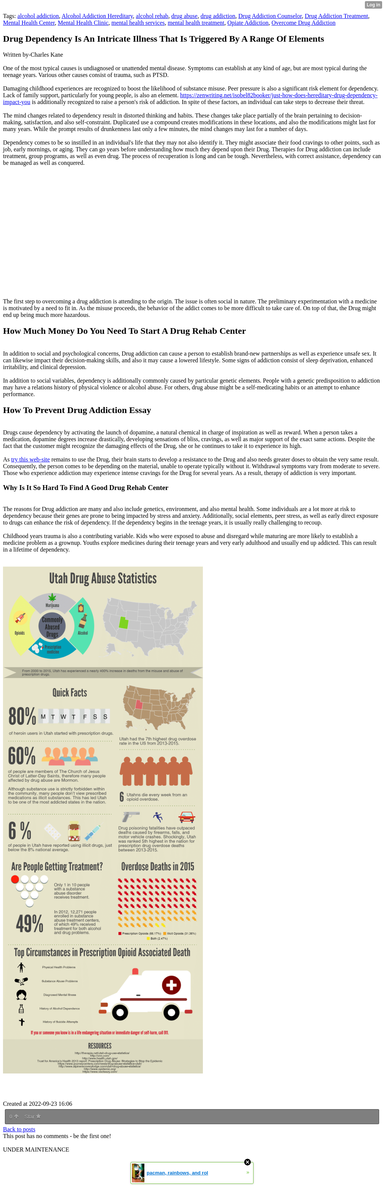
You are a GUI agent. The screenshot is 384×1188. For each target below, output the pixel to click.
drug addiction (218, 16)
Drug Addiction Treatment (336, 16)
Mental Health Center (29, 23)
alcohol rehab (152, 16)
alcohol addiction (38, 16)
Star (32, 1117)
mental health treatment (196, 23)
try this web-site (30, 459)
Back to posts (19, 1129)
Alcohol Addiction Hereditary (97, 16)
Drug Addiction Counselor (270, 16)
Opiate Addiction (247, 23)
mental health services (138, 23)
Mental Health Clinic (83, 23)
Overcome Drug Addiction (304, 23)
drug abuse (184, 16)
